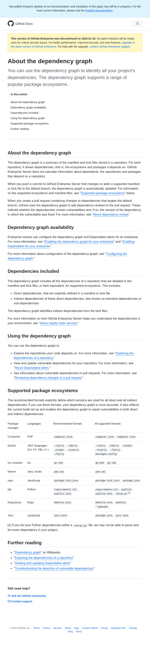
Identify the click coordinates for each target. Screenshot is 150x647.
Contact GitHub (90, 628)
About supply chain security (58, 323)
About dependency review (110, 214)
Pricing (104, 628)
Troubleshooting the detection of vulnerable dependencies (54, 568)
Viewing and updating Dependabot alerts (42, 563)
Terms (36, 628)
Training (133, 628)
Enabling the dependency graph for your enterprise (79, 241)
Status (68, 628)
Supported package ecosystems (103, 193)
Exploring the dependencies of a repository (44, 557)
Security (57, 628)
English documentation (99, 10)
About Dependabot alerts (32, 367)
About (79, 631)
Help (76, 628)
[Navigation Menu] (137, 23)
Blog (70, 631)
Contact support (20, 601)
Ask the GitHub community (27, 595)
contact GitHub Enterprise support (110, 46)
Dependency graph (28, 552)
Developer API (118, 628)
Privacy (46, 628)
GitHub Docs (24, 23)
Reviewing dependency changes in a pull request (48, 377)
